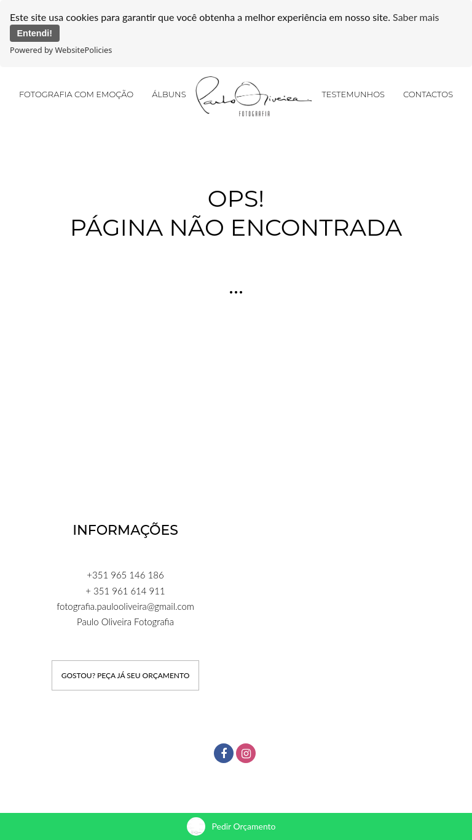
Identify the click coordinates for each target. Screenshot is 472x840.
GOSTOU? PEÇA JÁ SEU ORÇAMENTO (125, 674)
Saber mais (416, 17)
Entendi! (35, 33)
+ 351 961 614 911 (125, 590)
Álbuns (169, 93)
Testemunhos (353, 93)
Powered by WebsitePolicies (61, 49)
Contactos (428, 93)
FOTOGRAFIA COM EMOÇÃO (76, 93)
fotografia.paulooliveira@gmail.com (125, 605)
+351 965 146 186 (125, 574)
